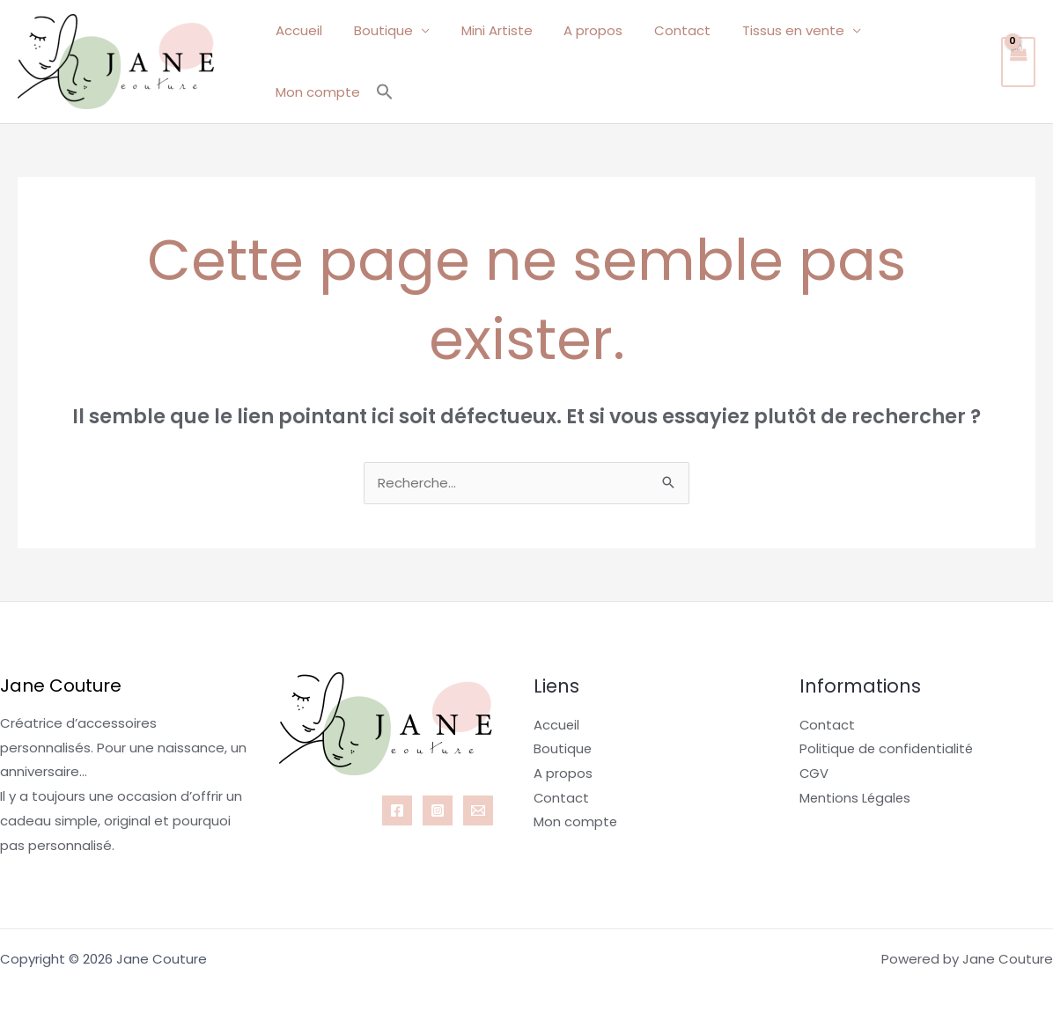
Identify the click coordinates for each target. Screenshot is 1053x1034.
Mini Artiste (491, 60)
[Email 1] (478, 810)
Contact (667, 60)
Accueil (304, 60)
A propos (583, 60)
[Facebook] (397, 810)
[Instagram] (438, 810)
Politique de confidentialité (887, 748)
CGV (814, 773)
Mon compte (909, 60)
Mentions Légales (856, 797)
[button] (974, 60)
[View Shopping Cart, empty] (1017, 60)
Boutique (383, 60)
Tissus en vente (773, 60)
